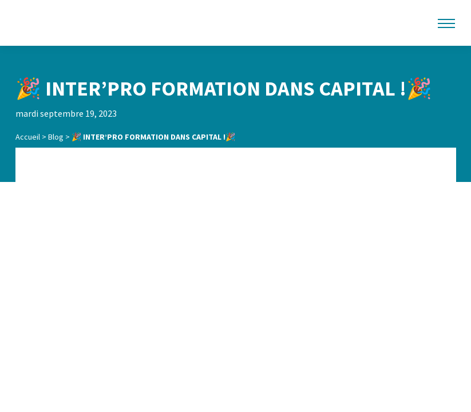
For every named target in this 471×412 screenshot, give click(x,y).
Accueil (27, 137)
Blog (56, 137)
